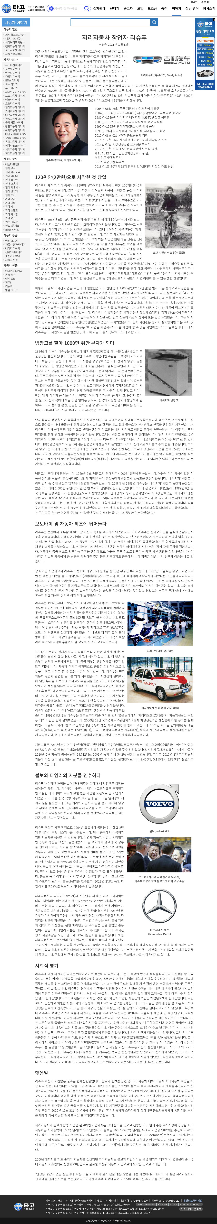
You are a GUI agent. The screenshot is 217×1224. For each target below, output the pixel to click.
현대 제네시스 (12, 187)
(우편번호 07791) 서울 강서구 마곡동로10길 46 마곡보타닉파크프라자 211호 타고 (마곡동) (103, 1212)
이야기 (176, 8)
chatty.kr (197, 1204)
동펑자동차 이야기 (15, 141)
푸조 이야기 (11, 88)
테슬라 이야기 (12, 99)
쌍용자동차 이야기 (15, 118)
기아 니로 (10, 202)
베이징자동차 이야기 (16, 134)
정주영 (8, 282)
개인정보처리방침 (192, 1200)
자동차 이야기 (16, 22)
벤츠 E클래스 (12, 222)
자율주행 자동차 (13, 53)
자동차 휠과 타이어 (15, 244)
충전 (164, 8)
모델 (140, 8)
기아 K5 (9, 206)
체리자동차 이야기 (15, 149)
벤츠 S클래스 (12, 225)
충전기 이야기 (12, 256)
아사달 (140, 1204)
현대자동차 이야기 (15, 107)
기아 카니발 (11, 214)
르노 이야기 (11, 84)
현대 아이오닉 (12, 172)
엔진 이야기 (11, 240)
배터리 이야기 (12, 248)
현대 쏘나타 (11, 179)
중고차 (128, 8)
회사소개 (209, 8)
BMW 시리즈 (12, 229)
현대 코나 (10, 168)
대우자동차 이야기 (15, 114)
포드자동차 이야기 (15, 95)
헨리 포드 (10, 278)
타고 (189, 1204)
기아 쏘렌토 (11, 210)
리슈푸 (8, 286)
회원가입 (205, 1)
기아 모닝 (10, 198)
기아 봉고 (10, 218)
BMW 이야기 (12, 80)
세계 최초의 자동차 (15, 34)
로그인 (194, 1)
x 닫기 (214, 19)
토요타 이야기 (12, 103)
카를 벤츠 (10, 274)
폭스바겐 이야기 (13, 65)
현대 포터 (10, 195)
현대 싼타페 (11, 191)
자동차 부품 (11, 259)
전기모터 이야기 (13, 252)
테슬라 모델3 (12, 164)
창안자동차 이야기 (15, 126)
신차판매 (99, 8)
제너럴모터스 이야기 (16, 92)
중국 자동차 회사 (14, 122)
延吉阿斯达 (162, 1204)
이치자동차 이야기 (15, 130)
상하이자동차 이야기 (16, 138)
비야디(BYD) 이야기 (15, 145)
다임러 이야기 (12, 76)
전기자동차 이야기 (15, 46)
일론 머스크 (11, 290)
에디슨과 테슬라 (13, 271)
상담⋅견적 (192, 8)
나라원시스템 (150, 1204)
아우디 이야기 (12, 72)
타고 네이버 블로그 (191, 1209)
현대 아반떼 (11, 176)
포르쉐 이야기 (12, 68)
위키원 (182, 1204)
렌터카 (114, 8)
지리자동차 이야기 (15, 153)
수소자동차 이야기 (15, 50)
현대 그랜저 (11, 183)
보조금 (152, 8)
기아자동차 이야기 (15, 111)
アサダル (173, 1204)
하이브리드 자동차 (15, 42)
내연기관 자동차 (13, 38)
